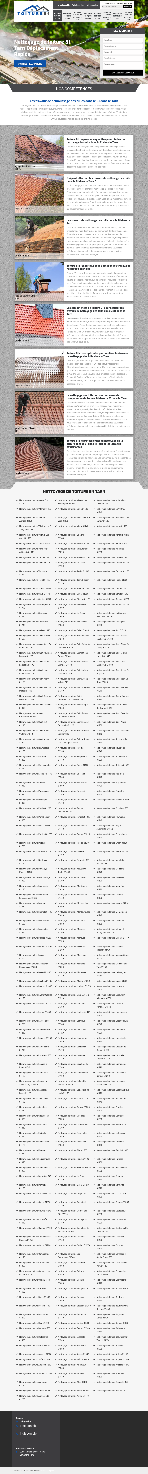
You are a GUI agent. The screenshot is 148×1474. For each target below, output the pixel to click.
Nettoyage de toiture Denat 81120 (73, 1185)
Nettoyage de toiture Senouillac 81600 (72, 606)
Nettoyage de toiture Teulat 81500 (73, 571)
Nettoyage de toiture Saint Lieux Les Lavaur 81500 (111, 663)
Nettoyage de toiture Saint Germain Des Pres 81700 (35, 698)
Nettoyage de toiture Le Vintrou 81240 (111, 511)
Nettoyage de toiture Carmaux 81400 (110, 1238)
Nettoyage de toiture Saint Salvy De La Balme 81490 (35, 646)
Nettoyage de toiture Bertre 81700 (34, 1328)
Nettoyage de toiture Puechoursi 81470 (72, 801)
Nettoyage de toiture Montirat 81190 (110, 896)
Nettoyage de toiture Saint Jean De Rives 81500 (112, 680)
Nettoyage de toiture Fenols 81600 (112, 1150)
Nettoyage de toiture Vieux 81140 (73, 526)
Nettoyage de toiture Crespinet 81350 (72, 1204)
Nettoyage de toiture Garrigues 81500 (110, 1117)
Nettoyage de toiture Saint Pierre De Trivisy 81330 (113, 646)
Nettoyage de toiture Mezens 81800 (35, 946)
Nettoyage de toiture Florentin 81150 (110, 1143)
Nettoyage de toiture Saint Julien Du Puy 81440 (113, 672)
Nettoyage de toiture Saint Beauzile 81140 (112, 715)
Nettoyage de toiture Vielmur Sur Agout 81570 (34, 536)
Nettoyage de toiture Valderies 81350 (110, 550)
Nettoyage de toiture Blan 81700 (34, 1323)
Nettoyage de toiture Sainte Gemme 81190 (113, 698)
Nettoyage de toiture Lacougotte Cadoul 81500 (111, 1048)
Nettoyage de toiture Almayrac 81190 (33, 1384)
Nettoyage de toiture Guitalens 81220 (33, 1109)
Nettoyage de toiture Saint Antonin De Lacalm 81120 (73, 724)
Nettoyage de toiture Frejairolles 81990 (72, 1135)
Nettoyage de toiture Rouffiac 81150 (71, 749)
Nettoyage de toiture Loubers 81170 (74, 986)
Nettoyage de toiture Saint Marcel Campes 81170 (73, 663)
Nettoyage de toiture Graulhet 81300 (110, 1109)
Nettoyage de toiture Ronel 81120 (73, 765)
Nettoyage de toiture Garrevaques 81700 (73, 1126)
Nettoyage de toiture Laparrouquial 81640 (112, 1022)
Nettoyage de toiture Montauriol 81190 (111, 922)
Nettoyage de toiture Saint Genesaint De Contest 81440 (71, 698)
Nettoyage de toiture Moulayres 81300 (72, 879)
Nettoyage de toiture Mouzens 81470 (110, 870)
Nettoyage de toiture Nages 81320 (73, 860)
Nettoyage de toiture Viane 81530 (112, 526)
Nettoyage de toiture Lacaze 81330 (35, 1055)
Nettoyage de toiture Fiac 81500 (72, 1150)
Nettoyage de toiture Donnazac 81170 (33, 1186)
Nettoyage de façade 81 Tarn (88, 16)
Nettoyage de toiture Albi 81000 (111, 1390)
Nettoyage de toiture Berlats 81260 (74, 1328)
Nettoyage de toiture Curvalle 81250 (35, 1193)
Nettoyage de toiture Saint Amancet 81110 (113, 732)
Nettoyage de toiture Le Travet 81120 (71, 564)
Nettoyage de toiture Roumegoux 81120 (34, 749)
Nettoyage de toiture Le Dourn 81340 (71, 1178)
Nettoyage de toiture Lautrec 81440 (74, 1012)
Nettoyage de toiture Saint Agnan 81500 (34, 741)
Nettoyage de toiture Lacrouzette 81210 (34, 1048)
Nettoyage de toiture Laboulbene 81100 (73, 1074)
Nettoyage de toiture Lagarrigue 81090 (72, 1040)
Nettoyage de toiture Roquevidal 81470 (72, 758)
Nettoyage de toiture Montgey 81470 (32, 905)
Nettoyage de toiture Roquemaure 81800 (112, 758)
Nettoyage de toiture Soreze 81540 (112, 594)
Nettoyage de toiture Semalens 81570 (33, 615)
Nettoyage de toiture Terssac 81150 (113, 571)
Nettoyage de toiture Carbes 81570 (74, 1245)
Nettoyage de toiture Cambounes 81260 (34, 1264)
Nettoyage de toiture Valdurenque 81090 (73, 550)
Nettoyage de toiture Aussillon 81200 (110, 1347)
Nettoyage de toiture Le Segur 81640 (71, 615)
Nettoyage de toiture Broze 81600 (34, 1297)
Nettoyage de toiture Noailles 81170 (35, 851)
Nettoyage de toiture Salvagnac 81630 (111, 623)
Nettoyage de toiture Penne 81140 (34, 825)
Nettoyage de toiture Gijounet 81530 (71, 1117)
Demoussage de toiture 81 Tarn (117, 16)
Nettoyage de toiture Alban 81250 (73, 1390)
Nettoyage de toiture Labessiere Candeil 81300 (111, 1074)
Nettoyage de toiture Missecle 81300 (71, 931)
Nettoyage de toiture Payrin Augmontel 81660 (109, 827)
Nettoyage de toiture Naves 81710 (112, 851)
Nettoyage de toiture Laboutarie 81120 (33, 1074)
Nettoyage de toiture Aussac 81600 (35, 1354)
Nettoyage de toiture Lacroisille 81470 (72, 1048)
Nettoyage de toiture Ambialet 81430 (71, 1375)
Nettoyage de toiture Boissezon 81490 (33, 1316)
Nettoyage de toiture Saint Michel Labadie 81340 (112, 654)
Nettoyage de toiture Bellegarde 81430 (33, 1339)
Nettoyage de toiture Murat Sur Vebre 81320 (111, 862)
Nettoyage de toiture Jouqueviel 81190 (33, 1100)
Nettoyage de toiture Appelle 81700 (113, 1359)
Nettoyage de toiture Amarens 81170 (110, 1375)
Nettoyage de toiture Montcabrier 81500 (34, 922)
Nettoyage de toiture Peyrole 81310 (74, 817)
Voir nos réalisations (30, 64)
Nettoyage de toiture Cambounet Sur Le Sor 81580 (111, 1256)
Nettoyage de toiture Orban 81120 (112, 843)
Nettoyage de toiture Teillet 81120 (34, 580)
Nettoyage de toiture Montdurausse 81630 (74, 914)
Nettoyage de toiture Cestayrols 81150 (72, 1221)
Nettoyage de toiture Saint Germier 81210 (112, 689)
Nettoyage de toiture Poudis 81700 (112, 808)
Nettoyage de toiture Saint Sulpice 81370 (73, 637)
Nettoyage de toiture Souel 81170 (34, 594)
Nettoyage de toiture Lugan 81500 (112, 981)
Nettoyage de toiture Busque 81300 (74, 1288)
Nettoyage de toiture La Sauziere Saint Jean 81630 (111, 615)
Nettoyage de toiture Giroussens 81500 (34, 1117)
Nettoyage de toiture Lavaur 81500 (35, 1012)
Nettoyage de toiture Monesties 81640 (33, 931)
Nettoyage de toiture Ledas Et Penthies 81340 (110, 1005)
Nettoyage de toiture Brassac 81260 (74, 1306)
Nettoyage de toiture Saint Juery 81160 (34, 680)
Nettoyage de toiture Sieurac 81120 (74, 599)
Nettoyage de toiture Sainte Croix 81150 (34, 502)
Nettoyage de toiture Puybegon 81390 (33, 801)
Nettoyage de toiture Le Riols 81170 (35, 774)
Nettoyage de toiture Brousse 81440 (71, 1299)
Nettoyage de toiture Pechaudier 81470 (72, 827)
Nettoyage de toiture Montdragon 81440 (112, 914)
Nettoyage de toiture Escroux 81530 (74, 1167)
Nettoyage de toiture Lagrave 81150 (35, 1038)
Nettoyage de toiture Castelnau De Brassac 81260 (34, 1238)
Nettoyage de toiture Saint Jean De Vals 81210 (74, 680)
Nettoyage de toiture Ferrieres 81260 (32, 1152)
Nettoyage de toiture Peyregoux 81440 (111, 819)
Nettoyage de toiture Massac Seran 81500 (113, 957)
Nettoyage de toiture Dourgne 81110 (110, 1178)
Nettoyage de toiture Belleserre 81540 (111, 1330)
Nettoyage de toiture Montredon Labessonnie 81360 (33, 896)
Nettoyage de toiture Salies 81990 (34, 630)
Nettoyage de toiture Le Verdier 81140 (72, 536)
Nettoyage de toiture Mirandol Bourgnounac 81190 (110, 931)
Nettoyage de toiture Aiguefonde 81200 (34, 1398)
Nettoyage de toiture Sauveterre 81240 (33, 623)
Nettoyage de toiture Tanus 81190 (73, 588)
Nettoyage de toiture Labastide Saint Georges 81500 (33, 1083)
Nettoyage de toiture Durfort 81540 (35, 1176)
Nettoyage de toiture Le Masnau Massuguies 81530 (34, 965)
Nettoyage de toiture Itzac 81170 (73, 1098)
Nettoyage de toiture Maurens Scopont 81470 (110, 948)
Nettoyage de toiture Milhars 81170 (113, 938)
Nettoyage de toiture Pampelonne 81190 (112, 836)
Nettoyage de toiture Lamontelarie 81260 (34, 1031)
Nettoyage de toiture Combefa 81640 (33, 1221)
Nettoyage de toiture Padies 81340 (73, 843)
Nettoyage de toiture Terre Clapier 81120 (73, 582)
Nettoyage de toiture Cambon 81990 (71, 1264)
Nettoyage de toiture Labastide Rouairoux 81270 (72, 1083)
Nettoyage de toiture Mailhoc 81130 (35, 981)
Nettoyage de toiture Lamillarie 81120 (72, 1031)
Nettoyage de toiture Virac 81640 (73, 509)
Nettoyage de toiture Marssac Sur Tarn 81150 (112, 965)
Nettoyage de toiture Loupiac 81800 (35, 986)
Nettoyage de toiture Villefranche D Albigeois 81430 (35, 528)
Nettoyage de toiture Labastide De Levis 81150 (73, 1091)
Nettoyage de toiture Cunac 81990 (34, 1202)
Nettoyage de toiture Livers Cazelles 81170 (35, 997)
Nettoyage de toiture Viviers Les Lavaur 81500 (111, 502)
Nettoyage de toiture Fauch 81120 (73, 1159)
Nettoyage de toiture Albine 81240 (34, 1390)
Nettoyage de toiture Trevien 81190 (74, 557)
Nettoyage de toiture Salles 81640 (73, 630)
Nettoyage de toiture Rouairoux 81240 (111, 749)
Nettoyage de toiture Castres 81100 (35, 1228)
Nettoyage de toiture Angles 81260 (35, 1365)
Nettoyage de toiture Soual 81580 (73, 594)
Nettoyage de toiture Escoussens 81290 (112, 1169)
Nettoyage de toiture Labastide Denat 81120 (33, 1091)
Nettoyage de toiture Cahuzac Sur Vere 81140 (112, 1264)
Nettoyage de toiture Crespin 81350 (113, 1202)
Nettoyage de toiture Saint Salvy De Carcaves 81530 (74, 646)
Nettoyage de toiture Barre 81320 (34, 1345)
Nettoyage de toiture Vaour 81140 (112, 543)
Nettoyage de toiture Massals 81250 (32, 957)
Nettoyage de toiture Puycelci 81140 (71, 793)
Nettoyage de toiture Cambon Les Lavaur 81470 (34, 1273)
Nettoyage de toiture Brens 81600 (34, 1306)
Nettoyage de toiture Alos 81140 (72, 1382)
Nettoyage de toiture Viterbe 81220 (35, 509)
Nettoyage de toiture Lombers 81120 (110, 988)
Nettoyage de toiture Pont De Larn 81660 (34, 819)
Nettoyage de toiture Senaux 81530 (113, 604)
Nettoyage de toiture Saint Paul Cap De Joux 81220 (35, 654)
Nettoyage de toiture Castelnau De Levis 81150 (112, 1230)
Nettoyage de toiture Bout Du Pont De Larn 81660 (112, 1307)
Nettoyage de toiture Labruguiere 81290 (112, 1066)
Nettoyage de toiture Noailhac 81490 (71, 853)
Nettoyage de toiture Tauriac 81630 (35, 588)
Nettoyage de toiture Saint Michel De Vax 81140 (73, 654)
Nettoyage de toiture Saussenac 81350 (72, 623)
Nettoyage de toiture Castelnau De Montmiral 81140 (73, 1230)
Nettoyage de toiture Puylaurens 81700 (111, 784)
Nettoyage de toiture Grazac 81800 (74, 1107)
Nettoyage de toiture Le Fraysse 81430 (111, 1135)
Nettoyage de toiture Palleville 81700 (32, 844)
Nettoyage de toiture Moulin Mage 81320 (34, 879)
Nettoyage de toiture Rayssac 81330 (32, 784)
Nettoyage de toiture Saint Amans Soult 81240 (73, 732)
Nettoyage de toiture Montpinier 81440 (72, 896)
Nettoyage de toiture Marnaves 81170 (72, 974)
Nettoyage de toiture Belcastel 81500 (71, 1339)
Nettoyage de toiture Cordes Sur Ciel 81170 (72, 1212)
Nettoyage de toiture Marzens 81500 (71, 965)
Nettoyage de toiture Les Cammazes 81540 (69, 1256)
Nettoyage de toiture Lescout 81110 (35, 1003)
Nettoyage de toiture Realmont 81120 (110, 775)
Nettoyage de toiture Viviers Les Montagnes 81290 (72, 502)
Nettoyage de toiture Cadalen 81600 (71, 1281)
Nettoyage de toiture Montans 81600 (71, 922)
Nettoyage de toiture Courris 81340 (35, 1211)
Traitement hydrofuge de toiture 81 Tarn (128, 16)
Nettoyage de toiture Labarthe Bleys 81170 (113, 1091)
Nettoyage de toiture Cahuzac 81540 (71, 1273)
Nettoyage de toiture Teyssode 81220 (33, 573)
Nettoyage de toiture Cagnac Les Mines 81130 (111, 1273)
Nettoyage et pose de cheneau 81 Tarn (107, 16)
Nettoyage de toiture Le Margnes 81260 (111, 974)
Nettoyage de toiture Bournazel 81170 (72, 1316)
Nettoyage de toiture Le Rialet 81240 (71, 775)
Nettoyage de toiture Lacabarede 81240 (73, 1066)
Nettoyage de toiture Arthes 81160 (112, 1354)
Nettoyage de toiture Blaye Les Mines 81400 (110, 1316)
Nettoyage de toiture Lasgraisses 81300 (112, 1014)
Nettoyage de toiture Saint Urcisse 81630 (34, 637)
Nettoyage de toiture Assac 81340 (73, 1354)
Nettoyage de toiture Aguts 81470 (73, 1396)
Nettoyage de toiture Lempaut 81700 (71, 1005)
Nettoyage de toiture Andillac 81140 (113, 1365)
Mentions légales (48, 1471)
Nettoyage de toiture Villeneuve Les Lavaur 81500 (113, 519)
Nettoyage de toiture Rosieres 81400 (32, 758)
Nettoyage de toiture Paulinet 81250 (35, 834)
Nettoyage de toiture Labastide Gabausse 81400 (111, 1083)
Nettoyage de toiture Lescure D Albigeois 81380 (111, 997)
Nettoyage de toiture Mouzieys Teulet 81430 (72, 870)
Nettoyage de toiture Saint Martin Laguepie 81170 (34, 663)
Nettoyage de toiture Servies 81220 (35, 599)
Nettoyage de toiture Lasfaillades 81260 (34, 1022)
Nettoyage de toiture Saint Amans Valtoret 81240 (34, 732)
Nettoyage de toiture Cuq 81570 (72, 1193)
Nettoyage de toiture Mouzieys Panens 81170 (33, 870)
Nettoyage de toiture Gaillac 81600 (112, 1124)
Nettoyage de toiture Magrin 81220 (74, 981)
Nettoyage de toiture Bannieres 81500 (72, 1347)
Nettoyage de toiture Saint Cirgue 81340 (73, 706)
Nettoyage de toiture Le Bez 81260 (73, 1323)
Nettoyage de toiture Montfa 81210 (113, 903)
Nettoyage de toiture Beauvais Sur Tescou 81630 (112, 1339)
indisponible (64, 5)
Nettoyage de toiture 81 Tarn (57, 16)
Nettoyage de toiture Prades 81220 (35, 808)
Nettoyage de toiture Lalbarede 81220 (111, 1031)
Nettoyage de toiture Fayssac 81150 (110, 1161)
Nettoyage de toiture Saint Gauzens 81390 (35, 706)
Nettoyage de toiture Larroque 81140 (71, 1022)
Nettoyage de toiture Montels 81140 (35, 912)
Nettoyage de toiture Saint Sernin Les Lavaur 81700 (112, 637)
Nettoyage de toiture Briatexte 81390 (110, 1299)
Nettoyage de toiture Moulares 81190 (110, 879)
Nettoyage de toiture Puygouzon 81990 (34, 793)
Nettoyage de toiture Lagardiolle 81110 (111, 1040)
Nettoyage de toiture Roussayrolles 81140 (112, 741)
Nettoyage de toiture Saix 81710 (111, 630)
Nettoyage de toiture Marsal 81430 (35, 972)
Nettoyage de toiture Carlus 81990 (35, 1245)
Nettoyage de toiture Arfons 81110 (73, 1359)
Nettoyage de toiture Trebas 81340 (112, 557)
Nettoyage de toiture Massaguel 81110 (72, 957)
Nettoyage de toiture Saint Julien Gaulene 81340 (73, 672)
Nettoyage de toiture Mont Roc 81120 (110, 888)
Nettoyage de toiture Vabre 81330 (34, 557)
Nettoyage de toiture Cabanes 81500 (32, 1290)
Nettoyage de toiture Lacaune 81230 (71, 1057)
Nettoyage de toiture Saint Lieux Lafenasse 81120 (33, 672)
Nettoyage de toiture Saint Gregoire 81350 (74, 689)
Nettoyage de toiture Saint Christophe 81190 (31, 715)
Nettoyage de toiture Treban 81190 (35, 562)
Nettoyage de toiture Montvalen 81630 (72, 888)
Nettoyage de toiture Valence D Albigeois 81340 (33, 550)
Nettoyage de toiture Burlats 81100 (112, 1288)
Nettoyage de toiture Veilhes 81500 (74, 543)
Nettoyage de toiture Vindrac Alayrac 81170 (32, 519)
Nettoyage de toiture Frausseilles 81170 (34, 1143)
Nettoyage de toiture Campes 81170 (110, 1247)
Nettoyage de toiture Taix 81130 (111, 588)
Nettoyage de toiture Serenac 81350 (113, 599)
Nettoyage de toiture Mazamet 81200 (72, 948)
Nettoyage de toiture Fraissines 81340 (72, 1143)
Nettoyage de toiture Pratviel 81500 (113, 799)
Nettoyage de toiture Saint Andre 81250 (111, 724)
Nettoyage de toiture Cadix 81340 (34, 1280)
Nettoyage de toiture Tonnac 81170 (113, 562)
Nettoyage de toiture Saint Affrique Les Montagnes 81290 (74, 741)
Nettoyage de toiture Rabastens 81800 (72, 784)
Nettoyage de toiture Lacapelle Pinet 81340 (33, 1066)
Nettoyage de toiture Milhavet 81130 (71, 939)
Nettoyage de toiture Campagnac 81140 (34, 1256)
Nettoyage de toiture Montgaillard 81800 (73, 905)
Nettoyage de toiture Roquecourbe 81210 (35, 767)
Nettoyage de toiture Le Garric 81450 (33, 1126)
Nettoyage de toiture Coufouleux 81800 (111, 1212)
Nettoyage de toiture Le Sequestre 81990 (34, 606)
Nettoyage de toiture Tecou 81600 (112, 580)
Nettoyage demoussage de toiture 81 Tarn (77, 16)
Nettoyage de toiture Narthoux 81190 (33, 862)
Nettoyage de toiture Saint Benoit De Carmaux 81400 (73, 715)
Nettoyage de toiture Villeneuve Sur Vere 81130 (74, 519)
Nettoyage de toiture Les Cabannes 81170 (113, 1281)
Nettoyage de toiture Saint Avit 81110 (33, 724)
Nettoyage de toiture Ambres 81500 (35, 1373)
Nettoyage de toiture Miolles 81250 (35, 938)
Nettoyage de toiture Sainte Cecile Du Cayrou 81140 (112, 706)
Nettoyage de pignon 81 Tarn (67, 16)
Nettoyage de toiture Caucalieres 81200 (111, 1221)
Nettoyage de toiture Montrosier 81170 (33, 888)
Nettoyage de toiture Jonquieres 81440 (111, 1100)
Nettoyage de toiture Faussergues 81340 (34, 1161)
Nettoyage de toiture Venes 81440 (34, 543)
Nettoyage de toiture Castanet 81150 (71, 1238)
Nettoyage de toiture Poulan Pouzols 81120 (70, 810)
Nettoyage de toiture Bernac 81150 (112, 1323)
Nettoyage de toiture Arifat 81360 (34, 1359)
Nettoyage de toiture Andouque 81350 (72, 1366)
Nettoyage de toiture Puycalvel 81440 (110, 793)
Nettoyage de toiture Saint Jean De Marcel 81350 (35, 689)
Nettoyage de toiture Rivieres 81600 (113, 765)
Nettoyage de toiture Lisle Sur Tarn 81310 (73, 997)
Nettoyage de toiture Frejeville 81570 (32, 1135)
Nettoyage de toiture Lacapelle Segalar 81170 (110, 1057)
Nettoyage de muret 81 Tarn (97, 16)
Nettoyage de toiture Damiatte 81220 (110, 1186)
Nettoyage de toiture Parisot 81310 (74, 834)
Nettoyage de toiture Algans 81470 (112, 1382)
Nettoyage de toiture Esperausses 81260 (34, 1169)
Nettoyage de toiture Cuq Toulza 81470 (111, 1195)
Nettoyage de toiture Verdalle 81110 (113, 535)
